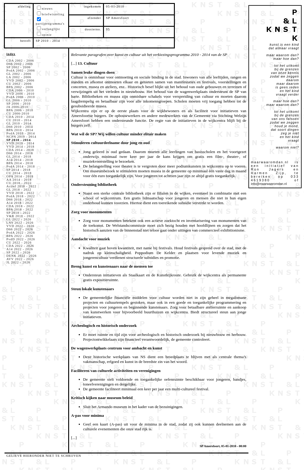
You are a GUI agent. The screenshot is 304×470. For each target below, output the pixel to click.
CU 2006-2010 (17, 113)
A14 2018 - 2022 (19, 202)
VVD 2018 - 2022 (20, 193)
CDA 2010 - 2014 (20, 116)
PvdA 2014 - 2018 (20, 166)
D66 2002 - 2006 (19, 64)
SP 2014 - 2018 (18, 169)
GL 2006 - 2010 (18, 100)
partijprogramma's (50, 23)
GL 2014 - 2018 (18, 156)
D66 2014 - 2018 (19, 153)
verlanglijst (51, 29)
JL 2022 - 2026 (18, 262)
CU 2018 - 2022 (19, 183)
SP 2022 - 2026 (18, 252)
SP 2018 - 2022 (18, 212)
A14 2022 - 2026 (19, 249)
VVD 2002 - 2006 (20, 80)
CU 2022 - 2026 (19, 242)
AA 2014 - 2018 (19, 179)
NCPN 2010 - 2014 (21, 136)
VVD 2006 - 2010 (20, 93)
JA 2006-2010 (17, 107)
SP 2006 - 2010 (18, 103)
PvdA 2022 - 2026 (20, 232)
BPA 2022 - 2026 (19, 236)
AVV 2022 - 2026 (20, 259)
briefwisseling (53, 14)
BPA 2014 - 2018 (19, 163)
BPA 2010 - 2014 (19, 130)
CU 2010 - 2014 (19, 120)
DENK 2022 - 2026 (21, 255)
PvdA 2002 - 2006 (20, 70)
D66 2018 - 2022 (19, 199)
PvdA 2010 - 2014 (20, 133)
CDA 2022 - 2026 (20, 245)
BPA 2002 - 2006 (19, 87)
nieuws (47, 8)
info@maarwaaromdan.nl (269, 184)
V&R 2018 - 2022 (20, 216)
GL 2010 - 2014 (18, 123)
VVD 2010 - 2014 (20, 143)
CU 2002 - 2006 (19, 83)
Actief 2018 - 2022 (21, 186)
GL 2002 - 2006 (18, 73)
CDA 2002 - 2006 (20, 60)
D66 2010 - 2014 (19, 126)
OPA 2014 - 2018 (19, 176)
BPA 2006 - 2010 (19, 110)
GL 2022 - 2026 (18, 219)
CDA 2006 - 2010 (20, 90)
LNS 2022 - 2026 (19, 222)
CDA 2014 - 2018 (20, 150)
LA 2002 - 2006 (18, 77)
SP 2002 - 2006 (18, 67)
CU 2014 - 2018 (19, 173)
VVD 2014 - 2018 (20, 146)
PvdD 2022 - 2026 (20, 239)
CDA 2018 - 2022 (20, 206)
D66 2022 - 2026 (19, 229)
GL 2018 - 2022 (18, 189)
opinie (47, 34)
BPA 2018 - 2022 (19, 209)
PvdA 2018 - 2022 (20, 196)
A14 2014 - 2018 (19, 159)
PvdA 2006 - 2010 (20, 97)
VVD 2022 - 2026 (20, 226)
